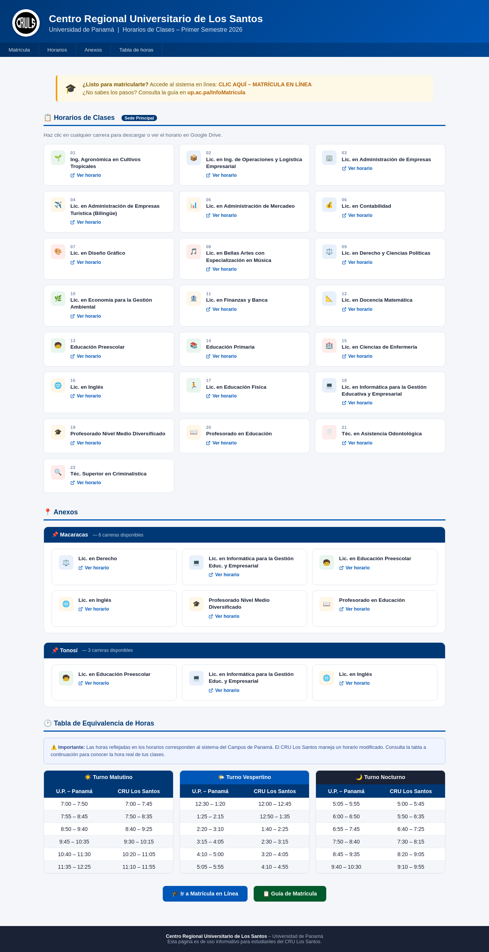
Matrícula (19, 50)
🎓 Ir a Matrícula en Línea (205, 894)
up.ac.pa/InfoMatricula (216, 92)
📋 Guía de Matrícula (290, 894)
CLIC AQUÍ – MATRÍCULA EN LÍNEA (265, 84)
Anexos (93, 50)
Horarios (57, 50)
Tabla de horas (136, 50)
